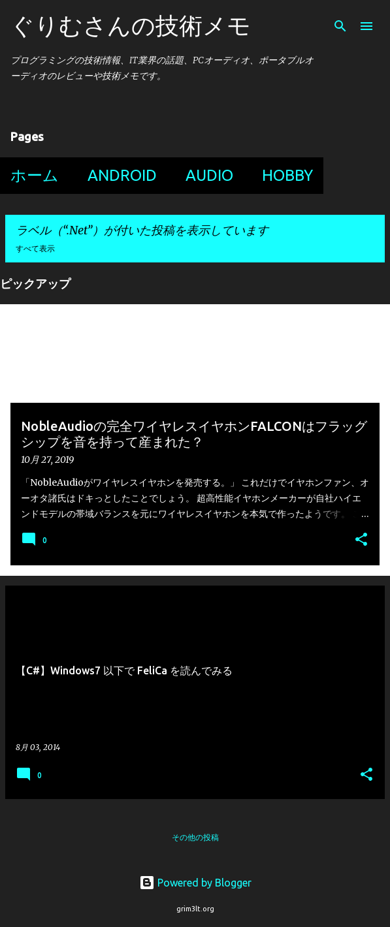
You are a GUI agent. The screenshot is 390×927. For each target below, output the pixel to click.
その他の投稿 (195, 837)
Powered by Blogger (195, 882)
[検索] (340, 26)
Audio (209, 175)
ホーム (34, 175)
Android (122, 175)
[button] (361, 540)
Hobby (287, 175)
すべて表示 (35, 248)
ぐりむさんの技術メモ (130, 25)
